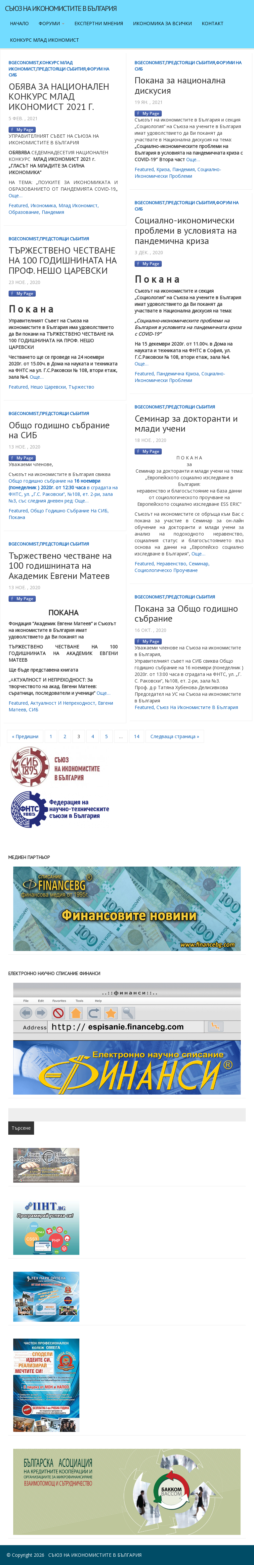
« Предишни (25, 736)
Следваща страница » (174, 736)
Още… (15, 195)
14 (136, 736)
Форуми (51, 23)
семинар (198, 563)
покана (17, 517)
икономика (43, 205)
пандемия (53, 212)
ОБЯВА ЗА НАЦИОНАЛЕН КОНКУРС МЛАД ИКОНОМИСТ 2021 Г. (59, 96)
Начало (19, 23)
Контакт (213, 23)
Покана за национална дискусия (180, 85)
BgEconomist (24, 63)
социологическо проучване (166, 570)
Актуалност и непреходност (62, 703)
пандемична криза (177, 373)
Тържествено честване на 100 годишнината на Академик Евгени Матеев (60, 565)
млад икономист (78, 205)
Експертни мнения (98, 23)
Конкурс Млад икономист (44, 40)
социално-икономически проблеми (178, 172)
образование (24, 212)
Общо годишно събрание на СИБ (59, 430)
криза (163, 169)
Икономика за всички (162, 23)
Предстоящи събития (61, 69)
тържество (81, 387)
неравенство (171, 563)
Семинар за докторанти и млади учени (186, 423)
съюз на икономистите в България (197, 707)
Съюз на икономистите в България (60, 8)
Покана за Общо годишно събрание (186, 613)
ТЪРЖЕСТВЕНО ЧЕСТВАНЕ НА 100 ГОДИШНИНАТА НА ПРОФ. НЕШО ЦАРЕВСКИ (63, 260)
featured (18, 205)
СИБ (33, 709)
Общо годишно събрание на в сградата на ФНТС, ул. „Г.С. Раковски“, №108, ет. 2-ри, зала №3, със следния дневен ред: (63, 491)
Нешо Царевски (48, 387)
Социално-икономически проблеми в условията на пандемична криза (186, 230)
